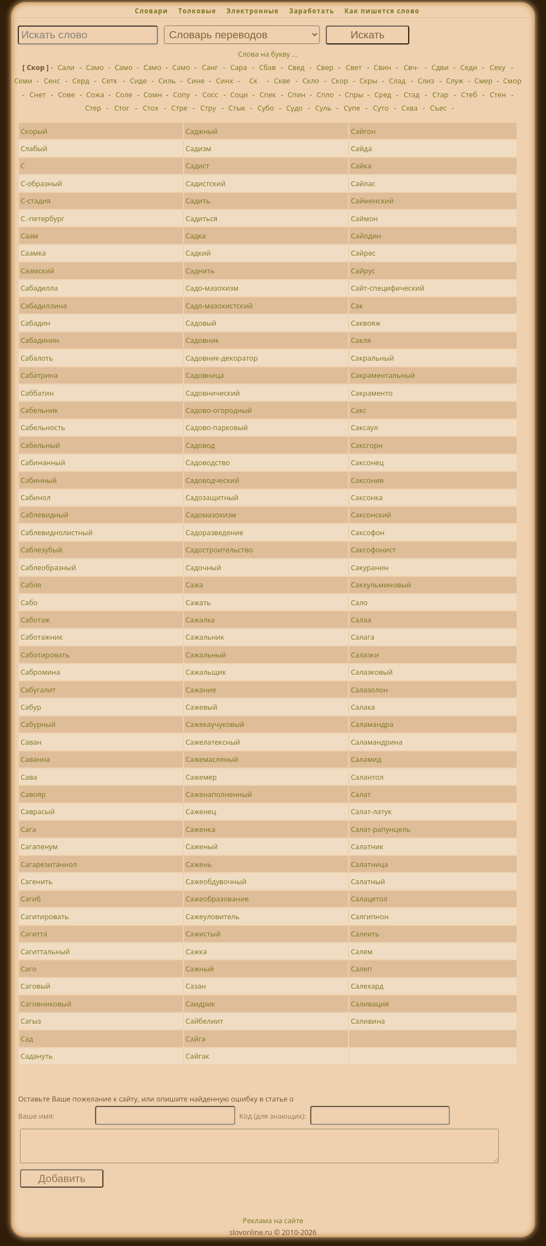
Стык (237, 108)
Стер (93, 108)
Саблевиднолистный (57, 532)
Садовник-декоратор (222, 358)
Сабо (29, 602)
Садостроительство (219, 550)
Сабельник (39, 410)
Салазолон (369, 690)
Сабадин (35, 323)
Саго (28, 969)
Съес (438, 108)
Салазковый (372, 672)
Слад (397, 81)
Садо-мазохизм (212, 288)
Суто (381, 108)
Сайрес (363, 253)
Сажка (196, 951)
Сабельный (40, 445)
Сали (66, 67)
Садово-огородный (219, 410)
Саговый (36, 986)
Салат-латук (371, 811)
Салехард (367, 986)
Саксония (367, 480)
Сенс (52, 81)
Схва (409, 108)
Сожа (95, 94)
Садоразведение (215, 532)
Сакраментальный (383, 375)
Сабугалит (38, 690)
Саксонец (367, 462)
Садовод (200, 445)
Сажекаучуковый (215, 724)
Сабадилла (39, 288)
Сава (29, 777)
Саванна (35, 759)
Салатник (367, 846)
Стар (440, 94)
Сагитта (34, 934)
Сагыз (31, 1021)
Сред (382, 94)
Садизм (198, 148)
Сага (28, 829)
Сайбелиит (205, 1021)
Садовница (205, 375)
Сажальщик (206, 672)
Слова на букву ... (267, 54)
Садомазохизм (211, 515)
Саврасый (38, 811)
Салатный (368, 881)
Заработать (311, 11)
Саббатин (37, 393)
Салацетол (369, 899)
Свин (382, 67)
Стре (179, 108)
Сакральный (372, 358)
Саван (31, 742)
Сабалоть (37, 358)
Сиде (138, 81)
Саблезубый (41, 550)
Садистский (206, 183)
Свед (296, 67)
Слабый (34, 148)
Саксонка (367, 497)
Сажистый (203, 934)
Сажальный (206, 655)
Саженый (202, 846)
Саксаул (364, 427)
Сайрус (363, 271)
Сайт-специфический (387, 288)
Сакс (358, 410)
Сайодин (366, 236)
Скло (310, 81)
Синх (224, 81)
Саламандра (372, 724)
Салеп (361, 969)
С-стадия (36, 201)
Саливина (368, 1021)
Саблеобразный (48, 567)
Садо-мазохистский (219, 306)
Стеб (469, 94)
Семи (23, 81)
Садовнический (213, 393)
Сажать (198, 602)
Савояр (33, 794)
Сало (359, 602)
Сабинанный (43, 462)
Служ (454, 81)
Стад (412, 94)
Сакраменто (372, 393)
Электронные (252, 11)
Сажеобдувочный (216, 881)
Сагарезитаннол (49, 864)
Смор (512, 81)
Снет (37, 94)
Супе (352, 108)
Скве (282, 81)
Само (94, 67)
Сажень (199, 864)
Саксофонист (373, 550)
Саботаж (35, 620)
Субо (265, 108)
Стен (498, 94)
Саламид (366, 759)
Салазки (365, 655)
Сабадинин (40, 340)
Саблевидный (44, 515)
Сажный (200, 969)
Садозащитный (212, 497)
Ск (253, 81)
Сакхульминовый (381, 585)
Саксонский (371, 515)
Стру (208, 108)
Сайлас (363, 183)
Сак (357, 306)
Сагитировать (45, 916)
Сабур (31, 707)
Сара (238, 67)
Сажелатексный (213, 742)
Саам (29, 236)
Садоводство (208, 462)
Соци (239, 94)
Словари (151, 11)
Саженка (201, 829)
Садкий (198, 253)
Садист (198, 166)
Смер (483, 81)
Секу (497, 67)
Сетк (109, 81)
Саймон (364, 218)
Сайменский (372, 201)
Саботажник (42, 637)
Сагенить (37, 881)
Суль (323, 108)
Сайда (361, 148)
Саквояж (365, 323)
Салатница (369, 864)
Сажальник (205, 637)
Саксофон (368, 532)
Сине (195, 81)
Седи (469, 67)
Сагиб (31, 899)
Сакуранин (369, 567)
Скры (368, 81)
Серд (80, 81)
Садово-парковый (217, 427)
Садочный (203, 567)
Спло (325, 94)
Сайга (196, 1039)
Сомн (152, 94)
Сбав (267, 67)
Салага (362, 637)
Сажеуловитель (213, 916)
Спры (354, 94)
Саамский (37, 271)
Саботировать (45, 655)
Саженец (201, 811)
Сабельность (43, 427)
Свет (354, 67)
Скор (339, 81)
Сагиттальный (45, 951)
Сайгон (363, 131)
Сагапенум (39, 846)
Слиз (426, 81)
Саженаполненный (219, 794)
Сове (66, 94)
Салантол (367, 777)
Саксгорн (367, 445)
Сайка (361, 166)
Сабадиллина (44, 306)
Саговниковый (46, 1004)
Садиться (201, 218)
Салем (362, 951)
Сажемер (201, 777)
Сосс (210, 94)
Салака (363, 707)
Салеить (365, 934)
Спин (296, 94)
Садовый (201, 323)
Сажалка (200, 620)
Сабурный (38, 724)
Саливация (370, 1004)
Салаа (361, 620)
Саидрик (200, 1004)
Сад (27, 1039)
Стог (122, 108)
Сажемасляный (212, 759)
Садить (198, 201)
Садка (196, 236)
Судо (294, 108)
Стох (150, 108)
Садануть (37, 1056)
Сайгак (198, 1056)
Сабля (31, 585)
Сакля (361, 340)
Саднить (200, 271)
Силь (167, 81)
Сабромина (40, 672)
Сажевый (201, 707)
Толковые (197, 11)
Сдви (440, 67)
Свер (324, 67)
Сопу (181, 94)
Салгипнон (370, 916)
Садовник (202, 340)
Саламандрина (377, 742)
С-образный (41, 183)
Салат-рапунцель (380, 829)
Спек (268, 94)
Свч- (411, 67)
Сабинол (36, 497)
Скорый (34, 131)
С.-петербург (42, 218)
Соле (124, 94)
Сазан (196, 986)
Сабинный (39, 480)
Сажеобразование (217, 899)
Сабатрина (39, 375)
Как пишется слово (381, 11)
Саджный (202, 131)
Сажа (194, 585)
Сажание (201, 690)
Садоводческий (213, 480)
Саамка (33, 253)
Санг (210, 67)
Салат (361, 794)
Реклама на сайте (273, 1227)
